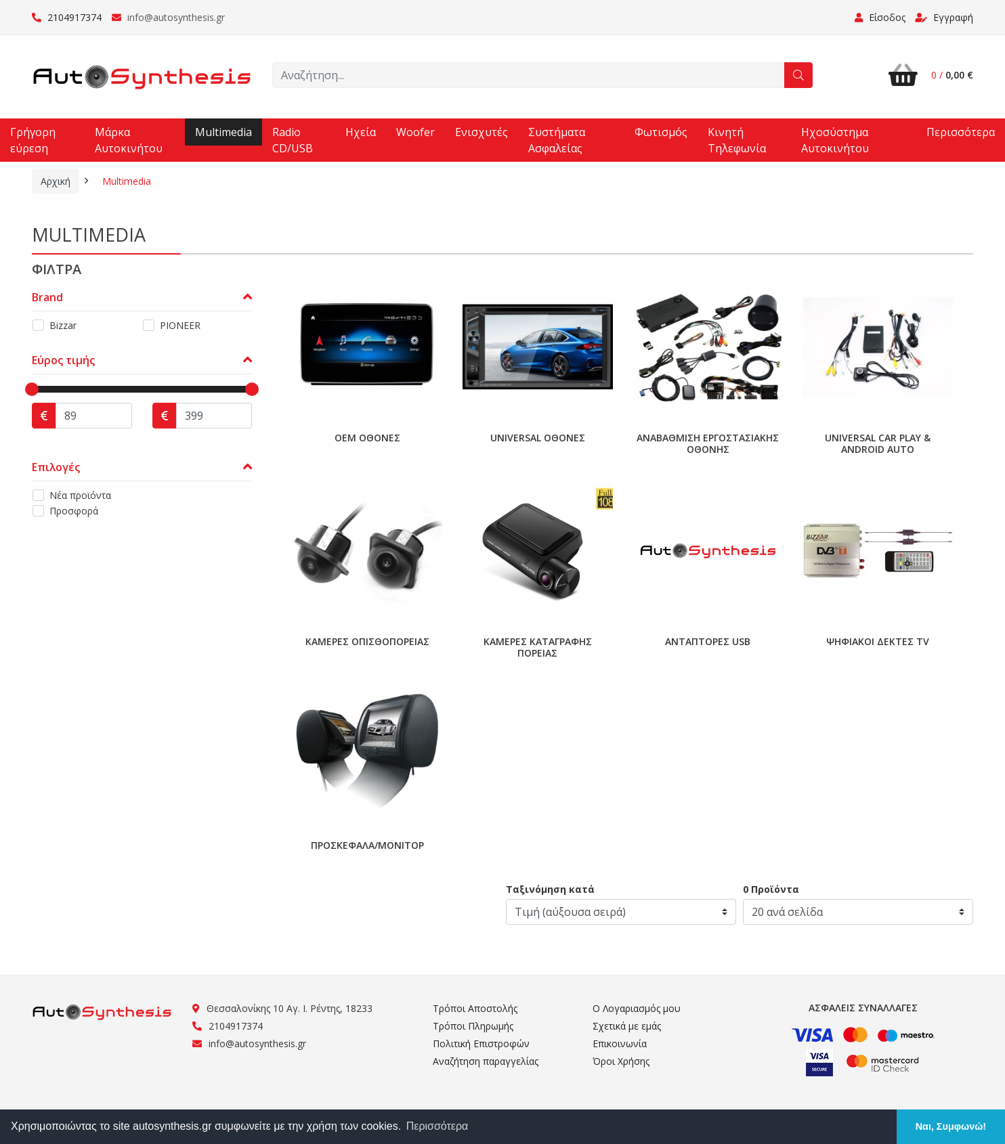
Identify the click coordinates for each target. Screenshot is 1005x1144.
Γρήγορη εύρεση (33, 140)
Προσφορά (73, 510)
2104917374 (67, 17)
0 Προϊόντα (771, 889)
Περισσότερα (960, 132)
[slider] (32, 389)
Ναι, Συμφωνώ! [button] (951, 1126)
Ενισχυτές (481, 132)
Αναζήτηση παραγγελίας (485, 1061)
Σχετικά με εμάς (627, 1025)
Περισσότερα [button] (437, 1126)
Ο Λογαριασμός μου (637, 1008)
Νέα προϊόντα (80, 495)
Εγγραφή (944, 17)
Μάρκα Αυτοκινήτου (129, 140)
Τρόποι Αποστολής (475, 1008)
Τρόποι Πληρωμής (473, 1025)
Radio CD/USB (292, 140)
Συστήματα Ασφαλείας (556, 140)
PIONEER (180, 325)
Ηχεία (360, 132)
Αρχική (55, 181)
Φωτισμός (661, 132)
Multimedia (223, 132)
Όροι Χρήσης (621, 1061)
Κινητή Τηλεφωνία (737, 140)
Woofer (415, 132)
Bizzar (63, 325)
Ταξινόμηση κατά (550, 889)
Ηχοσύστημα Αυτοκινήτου (835, 140)
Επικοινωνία (620, 1043)
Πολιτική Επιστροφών (481, 1043)
